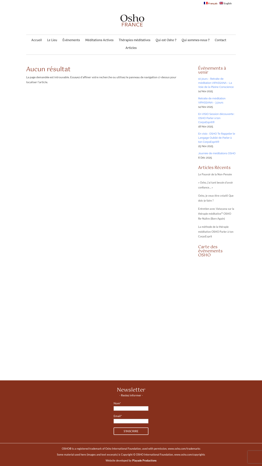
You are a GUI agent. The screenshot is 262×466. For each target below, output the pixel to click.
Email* (118, 416)
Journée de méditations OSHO (216, 153)
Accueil (36, 41)
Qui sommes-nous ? (195, 41)
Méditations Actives (99, 41)
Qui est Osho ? (166, 41)
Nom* (117, 403)
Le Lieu (52, 41)
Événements (71, 41)
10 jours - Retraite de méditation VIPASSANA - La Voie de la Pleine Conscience (216, 82)
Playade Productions (144, 460)
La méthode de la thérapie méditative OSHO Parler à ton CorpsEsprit (215, 231)
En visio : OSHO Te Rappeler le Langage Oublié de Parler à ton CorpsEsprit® (216, 137)
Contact (220, 41)
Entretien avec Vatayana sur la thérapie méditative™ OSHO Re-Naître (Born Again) (216, 213)
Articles (131, 49)
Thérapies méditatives (134, 41)
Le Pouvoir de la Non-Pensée (215, 174)
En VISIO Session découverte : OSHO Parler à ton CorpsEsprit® (216, 118)
